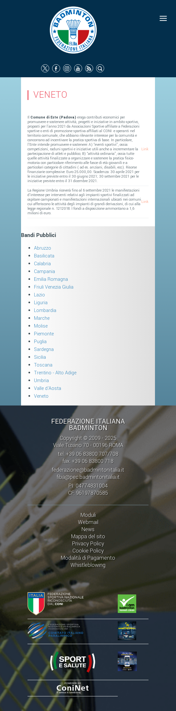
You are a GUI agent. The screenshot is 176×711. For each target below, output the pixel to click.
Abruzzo (42, 248)
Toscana (43, 365)
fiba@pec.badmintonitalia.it (88, 477)
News (88, 529)
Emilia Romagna (51, 279)
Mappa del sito (88, 536)
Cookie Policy (88, 551)
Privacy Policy (88, 543)
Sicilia (40, 357)
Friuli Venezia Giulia (53, 287)
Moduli (88, 515)
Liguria (41, 302)
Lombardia (45, 310)
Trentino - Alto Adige (55, 372)
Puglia (40, 341)
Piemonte (44, 334)
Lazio (39, 295)
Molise (41, 326)
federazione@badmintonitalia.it (88, 470)
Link (144, 149)
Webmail (88, 522)
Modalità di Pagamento (88, 558)
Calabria (42, 263)
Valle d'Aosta (47, 388)
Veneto (41, 396)
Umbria (41, 380)
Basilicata (44, 256)
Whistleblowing (88, 565)
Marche (42, 318)
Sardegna (44, 349)
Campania (44, 271)
